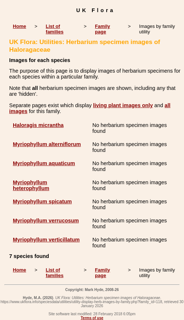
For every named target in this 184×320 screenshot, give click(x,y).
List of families (54, 28)
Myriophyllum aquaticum (44, 163)
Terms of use (92, 318)
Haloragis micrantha (38, 125)
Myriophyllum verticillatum (46, 240)
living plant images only (123, 105)
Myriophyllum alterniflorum (47, 144)
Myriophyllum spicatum (42, 201)
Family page (102, 28)
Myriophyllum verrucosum (46, 220)
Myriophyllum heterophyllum (31, 185)
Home (19, 26)
